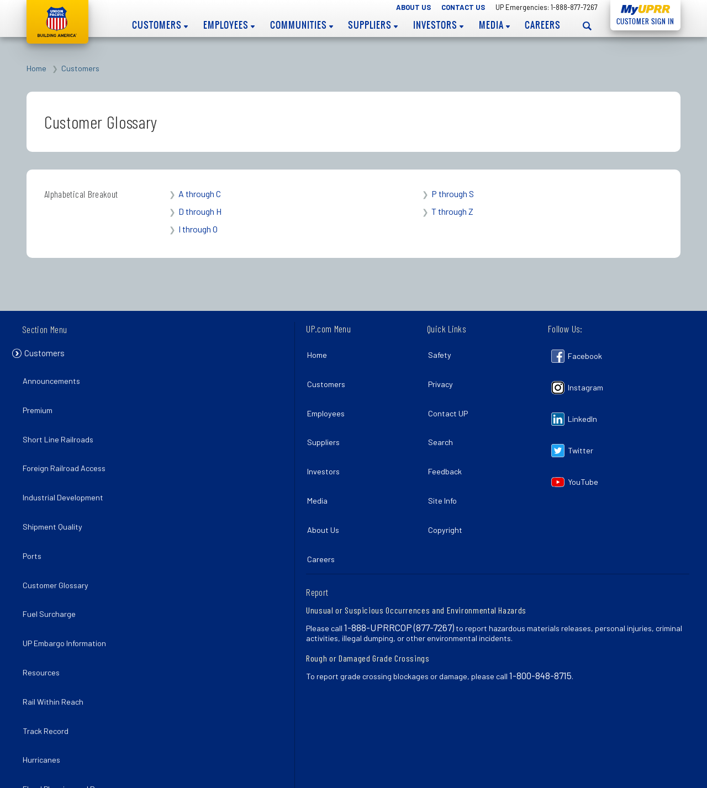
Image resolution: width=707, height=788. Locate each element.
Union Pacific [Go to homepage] (57, 22)
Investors (438, 24)
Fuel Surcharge (51, 574)
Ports (34, 526)
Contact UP (450, 400)
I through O (198, 229)
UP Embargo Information (67, 599)
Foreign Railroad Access (66, 454)
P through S (452, 193)
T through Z (452, 211)
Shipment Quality (55, 502)
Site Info (444, 473)
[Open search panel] (587, 25)
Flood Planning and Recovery (75, 719)
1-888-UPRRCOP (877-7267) (399, 586)
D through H (199, 211)
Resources (43, 623)
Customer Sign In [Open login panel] (642, 20)
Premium (40, 406)
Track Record (48, 671)
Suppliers (373, 24)
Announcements (54, 382)
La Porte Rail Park (56, 767)
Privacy (442, 376)
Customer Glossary (58, 551)
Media (494, 24)
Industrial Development (65, 478)
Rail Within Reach (55, 647)
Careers (543, 24)
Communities (301, 24)
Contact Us (463, 7)
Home (36, 68)
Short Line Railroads (60, 430)
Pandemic (42, 743)
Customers (160, 24)
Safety (441, 352)
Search (442, 424)
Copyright (447, 496)
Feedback (447, 448)
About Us (413, 7)
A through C (199, 193)
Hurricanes (44, 695)
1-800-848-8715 (540, 634)
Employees (229, 24)
